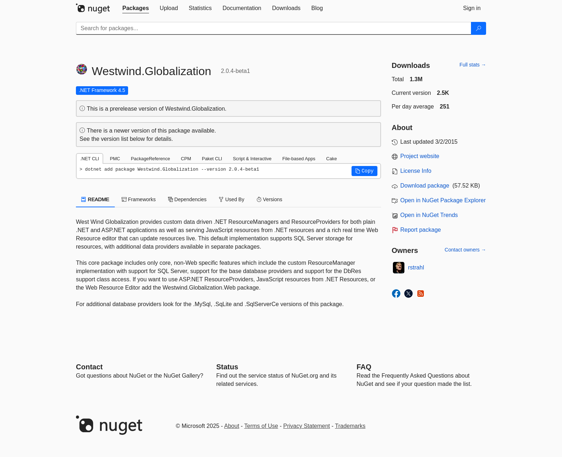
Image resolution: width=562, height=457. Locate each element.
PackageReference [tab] (150, 158)
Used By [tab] (231, 199)
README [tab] (95, 199)
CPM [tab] (186, 158)
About (231, 426)
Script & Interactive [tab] (252, 158)
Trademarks (350, 426)
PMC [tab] (115, 158)
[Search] (478, 28)
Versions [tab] (269, 199)
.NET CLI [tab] (89, 158)
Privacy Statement (306, 426)
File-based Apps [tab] (299, 158)
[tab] (135, 8)
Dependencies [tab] (187, 199)
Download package (424, 186)
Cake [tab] (331, 158)
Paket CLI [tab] (212, 158)
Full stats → (472, 65)
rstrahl (416, 267)
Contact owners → (465, 250)
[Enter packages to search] (273, 28)
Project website (420, 156)
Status (227, 367)
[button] (364, 171)
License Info (415, 171)
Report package (420, 230)
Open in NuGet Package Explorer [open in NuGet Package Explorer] (443, 200)
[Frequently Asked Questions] (364, 367)
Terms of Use (261, 426)
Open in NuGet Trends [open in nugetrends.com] (429, 215)
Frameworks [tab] (139, 199)
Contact (89, 367)
